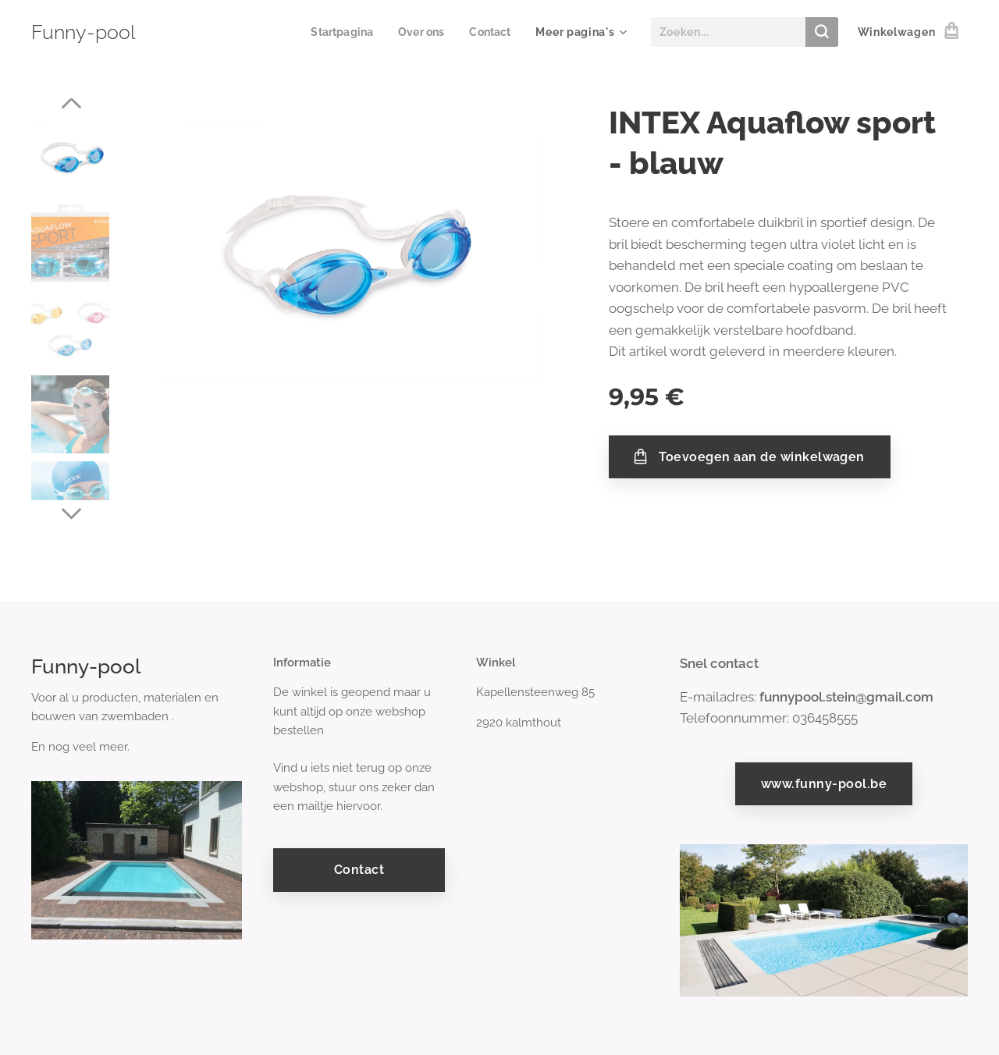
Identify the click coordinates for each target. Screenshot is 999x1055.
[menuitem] (337, 32)
